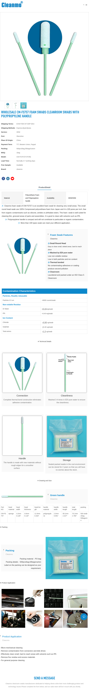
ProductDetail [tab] (44, 187)
